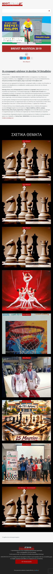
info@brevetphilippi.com (7, 118)
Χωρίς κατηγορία (31, 488)
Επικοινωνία (27, 562)
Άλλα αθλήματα (26, 61)
